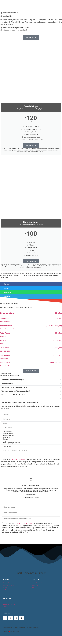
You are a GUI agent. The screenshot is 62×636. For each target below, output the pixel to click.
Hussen (31, 439)
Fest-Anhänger (31, 432)
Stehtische (31, 437)
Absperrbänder (31, 441)
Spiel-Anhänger (31, 433)
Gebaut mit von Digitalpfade (11, 631)
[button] (60, 1)
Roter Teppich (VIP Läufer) (31, 443)
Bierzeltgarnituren (31, 435)
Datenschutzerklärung (18, 459)
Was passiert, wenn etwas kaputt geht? (14, 387)
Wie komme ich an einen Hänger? (12, 380)
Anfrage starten (31, 145)
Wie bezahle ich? (7, 383)
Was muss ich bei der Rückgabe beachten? (15, 391)
